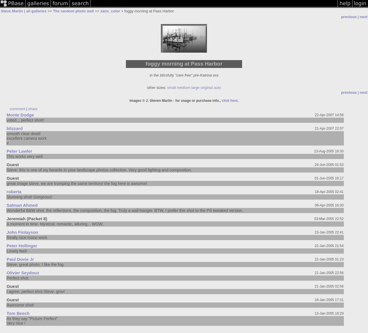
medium (183, 87)
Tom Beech (18, 313)
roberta (14, 191)
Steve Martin (12, 11)
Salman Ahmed (22, 205)
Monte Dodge (20, 114)
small (171, 87)
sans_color (110, 11)
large (195, 87)
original (207, 87)
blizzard (15, 128)
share (33, 109)
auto (217, 87)
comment (17, 109)
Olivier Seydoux (23, 272)
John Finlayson (22, 232)
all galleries (36, 11)
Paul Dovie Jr (20, 259)
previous (348, 17)
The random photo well (73, 11)
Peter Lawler (19, 151)
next (363, 17)
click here (229, 101)
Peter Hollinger (22, 245)
